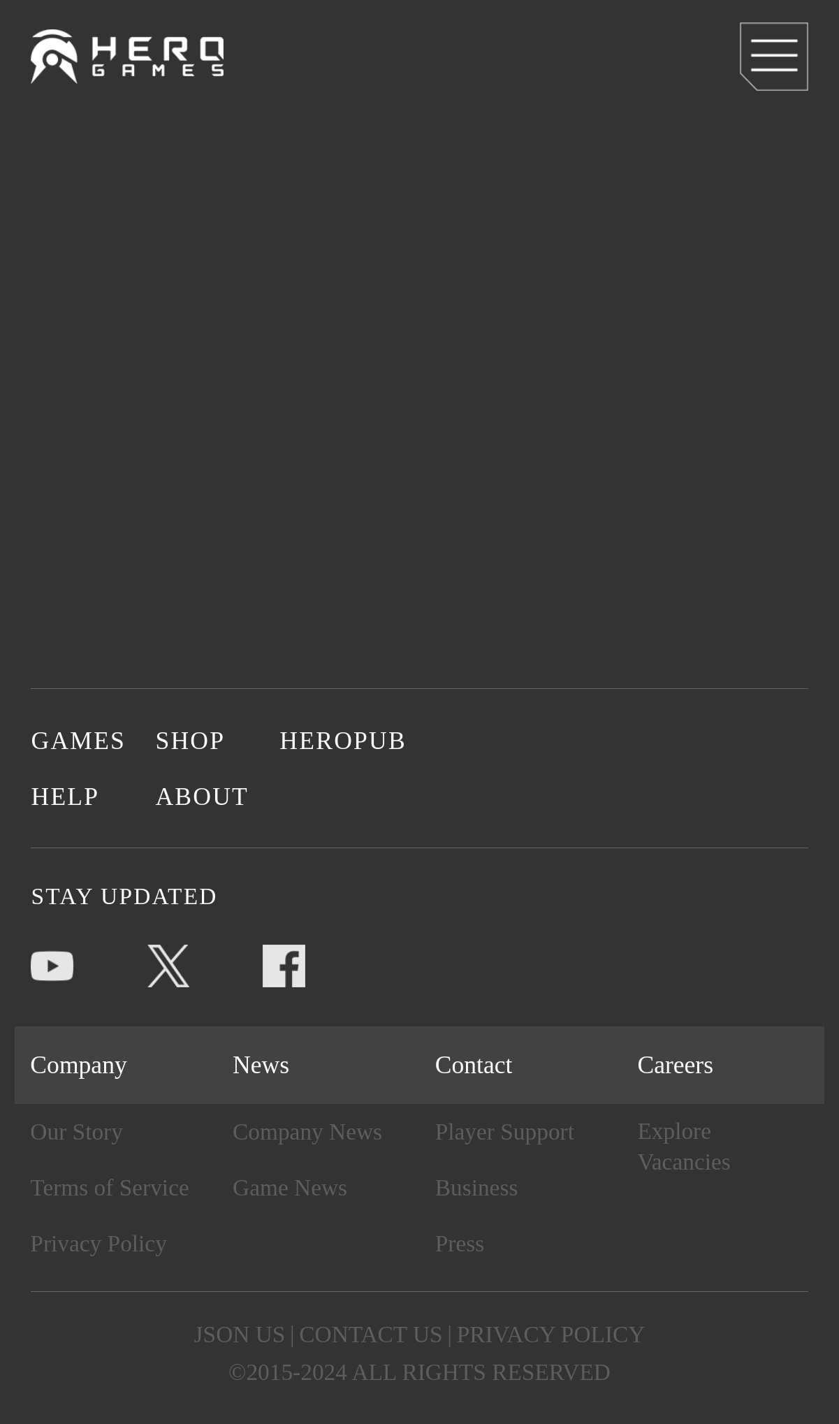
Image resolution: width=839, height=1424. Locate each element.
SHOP (190, 741)
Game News (290, 1187)
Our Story (76, 1132)
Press (459, 1243)
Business (476, 1187)
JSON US (240, 1334)
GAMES (78, 741)
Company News (307, 1132)
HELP (65, 797)
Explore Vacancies (683, 1146)
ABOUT (202, 797)
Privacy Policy (98, 1243)
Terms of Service (109, 1187)
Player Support (504, 1132)
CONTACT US (370, 1334)
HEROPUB (341, 741)
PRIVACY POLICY (551, 1334)
